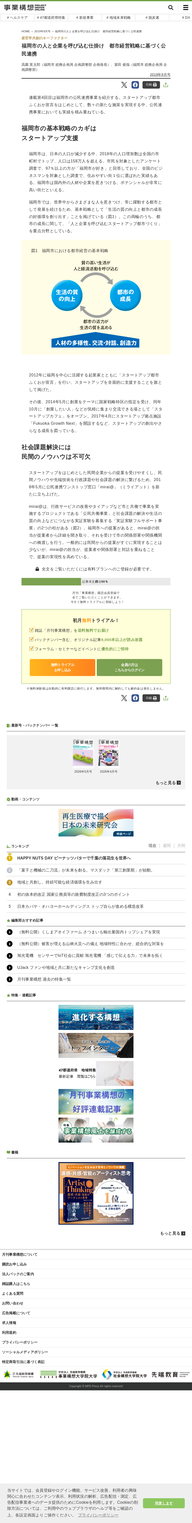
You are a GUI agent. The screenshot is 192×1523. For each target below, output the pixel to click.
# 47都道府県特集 (51, 18)
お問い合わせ (12, 1436)
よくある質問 (12, 1426)
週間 (167, 978)
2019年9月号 (160, 75)
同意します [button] (164, 1503)
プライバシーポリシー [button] (98, 1515)
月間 (181, 978)
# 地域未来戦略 (118, 18)
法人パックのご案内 (18, 1407)
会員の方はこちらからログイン (129, 667)
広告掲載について (16, 1446)
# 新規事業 (85, 18)
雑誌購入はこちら (16, 1416)
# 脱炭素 (152, 18)
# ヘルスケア (17, 18)
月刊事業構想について (20, 1387)
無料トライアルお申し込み (62, 667)
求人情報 (9, 1455)
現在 (152, 978)
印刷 (151, 85)
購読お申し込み (14, 1397)
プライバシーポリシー (20, 1475)
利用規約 (9, 1465)
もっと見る (166, 915)
